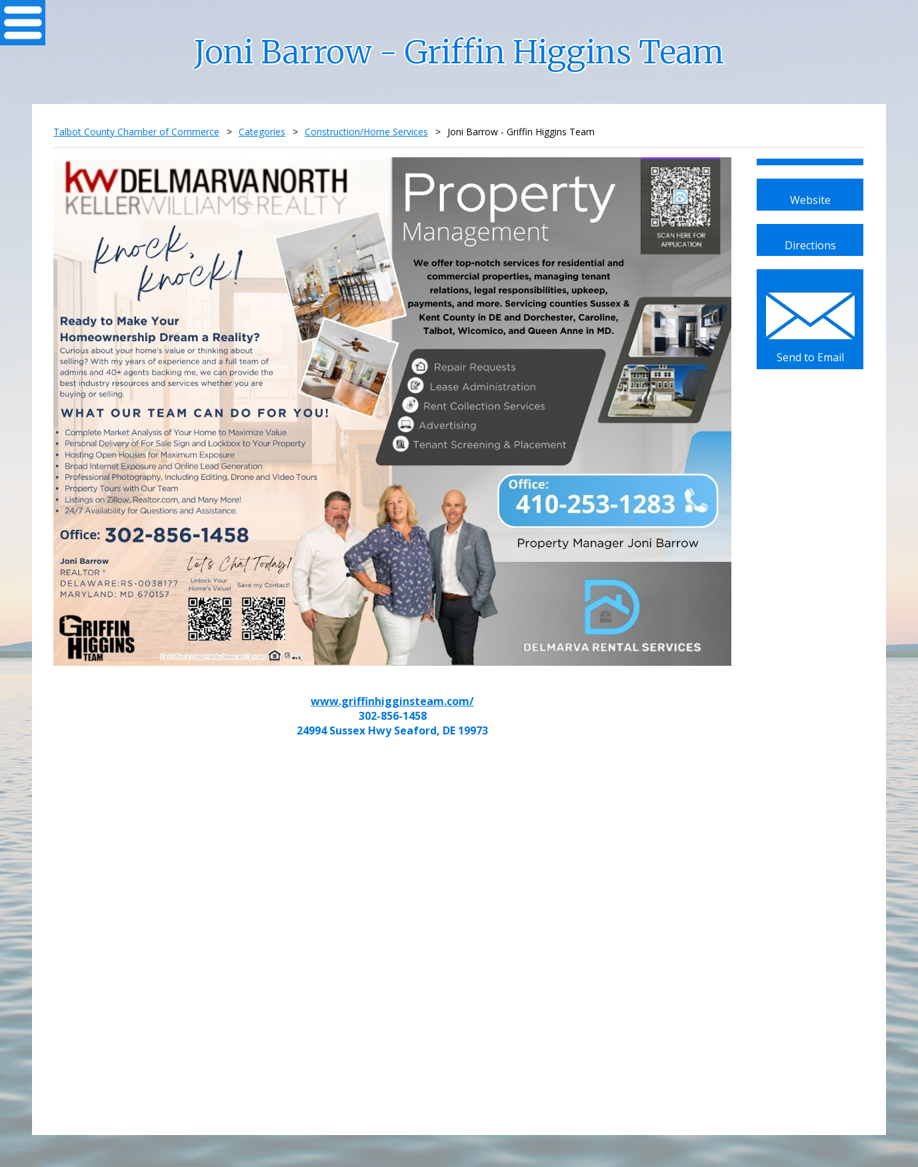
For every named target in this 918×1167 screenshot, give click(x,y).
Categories (262, 131)
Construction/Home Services (366, 131)
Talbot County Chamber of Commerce (136, 131)
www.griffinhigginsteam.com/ (392, 701)
